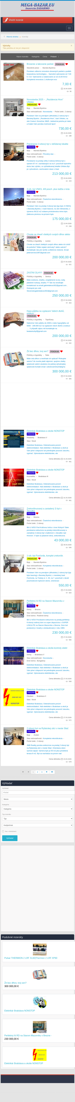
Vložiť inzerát (16, 20)
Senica (48, 276)
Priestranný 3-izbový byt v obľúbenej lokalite (47, 144)
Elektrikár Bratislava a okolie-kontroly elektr (47, 648)
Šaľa (47, 355)
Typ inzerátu (6, 814)
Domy (29, 609)
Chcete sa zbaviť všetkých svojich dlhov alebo (48, 234)
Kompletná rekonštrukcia (52, 566)
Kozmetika (31, 476)
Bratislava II (41, 696)
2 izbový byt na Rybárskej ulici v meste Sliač (47, 728)
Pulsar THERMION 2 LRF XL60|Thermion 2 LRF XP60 (30, 958)
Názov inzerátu (22, 57)
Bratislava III (43, 476)
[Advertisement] (36, 405)
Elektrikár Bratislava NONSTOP (19, 1011)
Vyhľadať (5, 788)
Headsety (30, 438)
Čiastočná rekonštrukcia (52, 199)
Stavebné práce (33, 68)
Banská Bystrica (49, 68)
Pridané (53, 57)
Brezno (36, 517)
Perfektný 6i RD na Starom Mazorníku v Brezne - (28, 1035)
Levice (48, 241)
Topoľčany (49, 320)
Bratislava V (42, 438)
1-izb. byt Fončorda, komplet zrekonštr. (45, 555)
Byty (28, 108)
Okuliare (30, 696)
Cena (45, 57)
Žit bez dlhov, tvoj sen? (37, 351)
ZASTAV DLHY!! (34, 272)
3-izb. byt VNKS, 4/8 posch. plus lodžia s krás (48, 189)
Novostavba (47, 112)
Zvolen (36, 735)
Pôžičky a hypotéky (34, 241)
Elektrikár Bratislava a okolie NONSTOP (45, 431)
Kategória (36, 57)
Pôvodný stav (48, 154)
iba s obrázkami (10, 831)
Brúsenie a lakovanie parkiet (40, 64)
